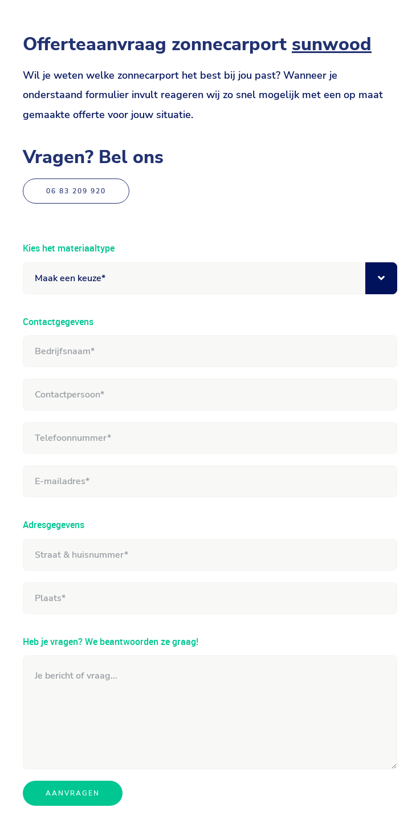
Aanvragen (73, 793)
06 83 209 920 (76, 191)
